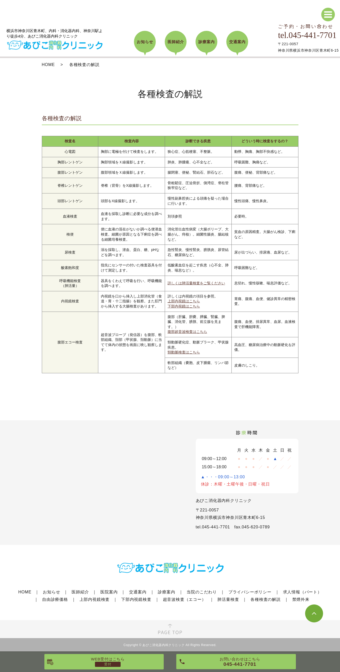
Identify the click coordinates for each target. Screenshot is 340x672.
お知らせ (51, 592)
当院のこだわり (202, 592)
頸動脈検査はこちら (184, 352)
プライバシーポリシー (249, 592)
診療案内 (166, 592)
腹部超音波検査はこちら (187, 332)
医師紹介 (80, 592)
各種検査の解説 (265, 599)
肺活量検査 (228, 599)
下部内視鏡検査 (136, 599)
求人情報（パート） (302, 592)
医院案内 (109, 592)
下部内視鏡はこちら (184, 306)
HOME (48, 64)
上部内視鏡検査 (95, 599)
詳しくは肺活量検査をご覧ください (196, 283)
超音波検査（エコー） (184, 599)
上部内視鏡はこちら (184, 301)
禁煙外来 (300, 599)
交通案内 (137, 592)
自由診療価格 (55, 599)
